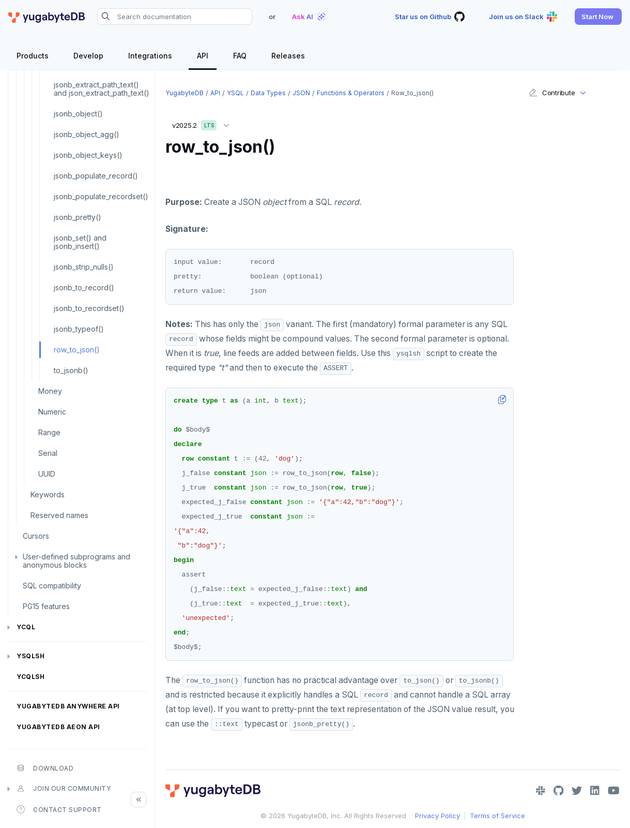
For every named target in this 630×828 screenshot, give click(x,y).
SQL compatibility (52, 585)
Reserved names (59, 515)
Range (49, 432)
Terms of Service (497, 815)
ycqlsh (30, 677)
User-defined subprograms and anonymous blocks (76, 560)
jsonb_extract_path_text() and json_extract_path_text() (101, 88)
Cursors (36, 535)
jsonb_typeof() (79, 328)
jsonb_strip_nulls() (84, 266)
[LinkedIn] (595, 790)
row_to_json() (77, 349)
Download (45, 768)
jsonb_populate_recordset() (101, 196)
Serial (47, 453)
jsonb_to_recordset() (89, 308)
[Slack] (540, 790)
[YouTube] (614, 790)
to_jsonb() (71, 370)
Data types (268, 93)
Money (50, 391)
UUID (46, 473)
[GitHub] (558, 790)
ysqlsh (30, 656)
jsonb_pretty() (77, 217)
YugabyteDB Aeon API (58, 727)
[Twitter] (577, 790)
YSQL (235, 93)
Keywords (47, 494)
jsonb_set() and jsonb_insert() (80, 241)
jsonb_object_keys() (88, 155)
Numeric (52, 411)
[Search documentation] (174, 16)
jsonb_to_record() (84, 287)
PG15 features (46, 606)
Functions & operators (351, 93)
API (215, 93)
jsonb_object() (78, 113)
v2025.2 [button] (203, 123)
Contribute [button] (552, 92)
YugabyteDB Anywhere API (68, 706)
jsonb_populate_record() (96, 175)
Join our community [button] (64, 789)
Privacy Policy (437, 815)
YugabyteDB (184, 93)
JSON (301, 93)
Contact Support (59, 809)
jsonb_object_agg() (86, 134)
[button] (598, 16)
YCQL (26, 627)
